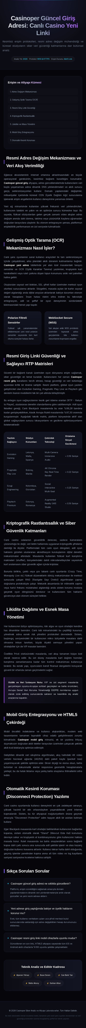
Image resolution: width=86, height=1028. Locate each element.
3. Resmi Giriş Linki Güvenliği (22, 108)
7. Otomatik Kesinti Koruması (22, 140)
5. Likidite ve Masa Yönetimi (22, 124)
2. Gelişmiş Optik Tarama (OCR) (24, 100)
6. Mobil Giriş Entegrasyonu (22, 132)
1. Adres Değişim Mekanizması (23, 91)
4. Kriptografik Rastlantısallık (22, 116)
